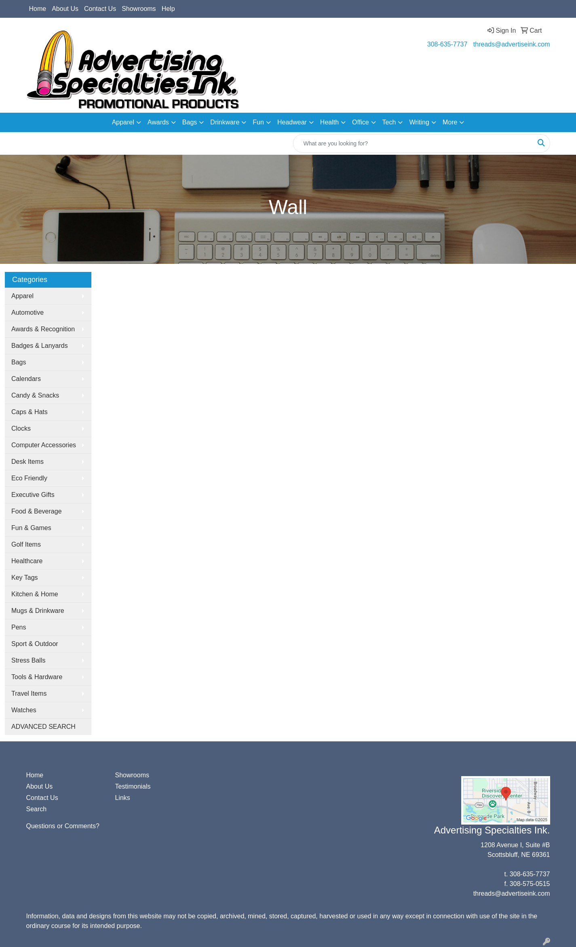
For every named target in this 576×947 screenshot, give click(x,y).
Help (168, 8)
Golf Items (26, 544)
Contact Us (100, 8)
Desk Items (27, 461)
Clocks (21, 428)
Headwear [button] (292, 122)
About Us (65, 8)
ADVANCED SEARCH (43, 726)
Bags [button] (189, 122)
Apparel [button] (123, 122)
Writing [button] (419, 122)
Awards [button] (158, 122)
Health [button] (329, 122)
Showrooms (139, 8)
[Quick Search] (413, 143)
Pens (18, 627)
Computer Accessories (43, 445)
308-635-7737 (447, 44)
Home (37, 8)
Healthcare (26, 561)
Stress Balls (28, 660)
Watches (23, 710)
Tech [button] (389, 122)
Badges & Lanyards (39, 345)
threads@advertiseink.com (511, 44)
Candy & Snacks (35, 395)
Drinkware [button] (224, 122)
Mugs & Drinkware (37, 610)
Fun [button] (258, 122)
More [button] (450, 122)
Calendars (26, 378)
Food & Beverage (36, 511)
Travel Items (28, 693)
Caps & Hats (29, 411)
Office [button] (360, 122)
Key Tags (24, 577)
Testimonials (133, 786)
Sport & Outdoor (34, 643)
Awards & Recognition (43, 329)
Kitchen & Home (34, 594)
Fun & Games (31, 527)
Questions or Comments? (62, 826)
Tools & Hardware (36, 676)
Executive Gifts (33, 494)
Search (36, 809)
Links (122, 797)
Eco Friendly (29, 478)
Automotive (27, 312)
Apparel (22, 296)
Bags (18, 362)
